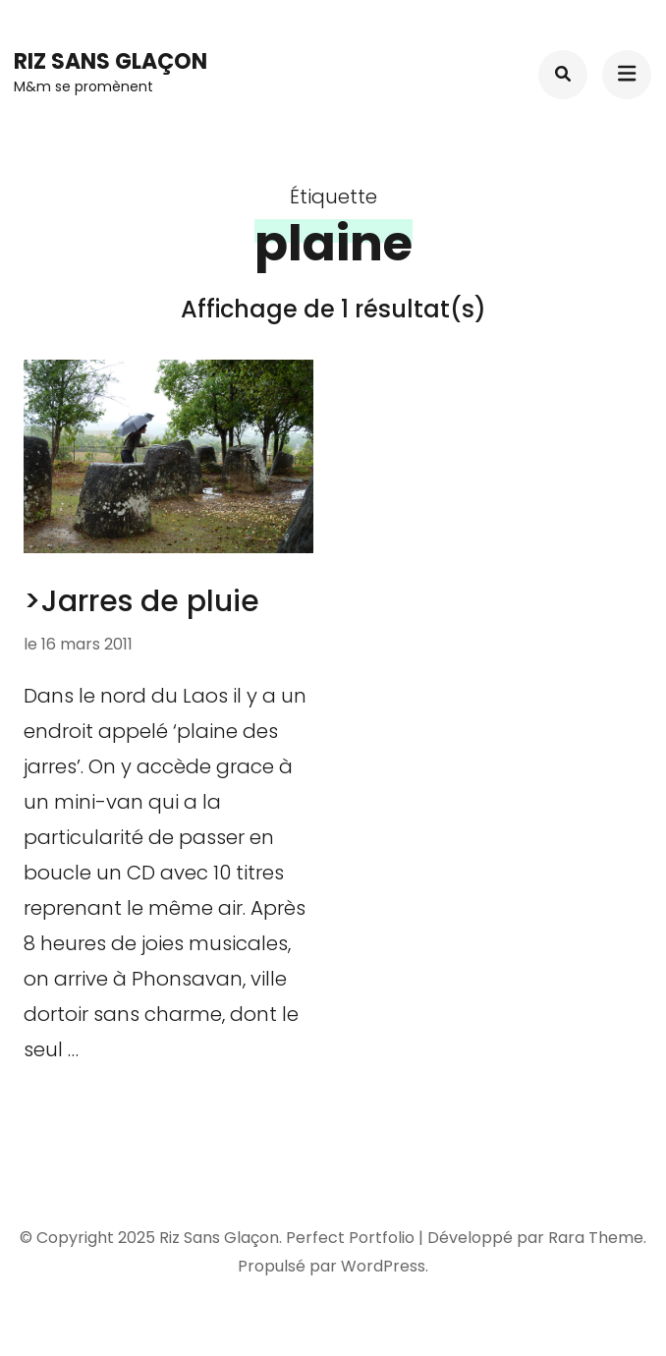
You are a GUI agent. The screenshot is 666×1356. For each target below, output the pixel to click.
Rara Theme (595, 1237)
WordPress (383, 1266)
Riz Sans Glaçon (110, 61)
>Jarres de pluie (141, 601)
